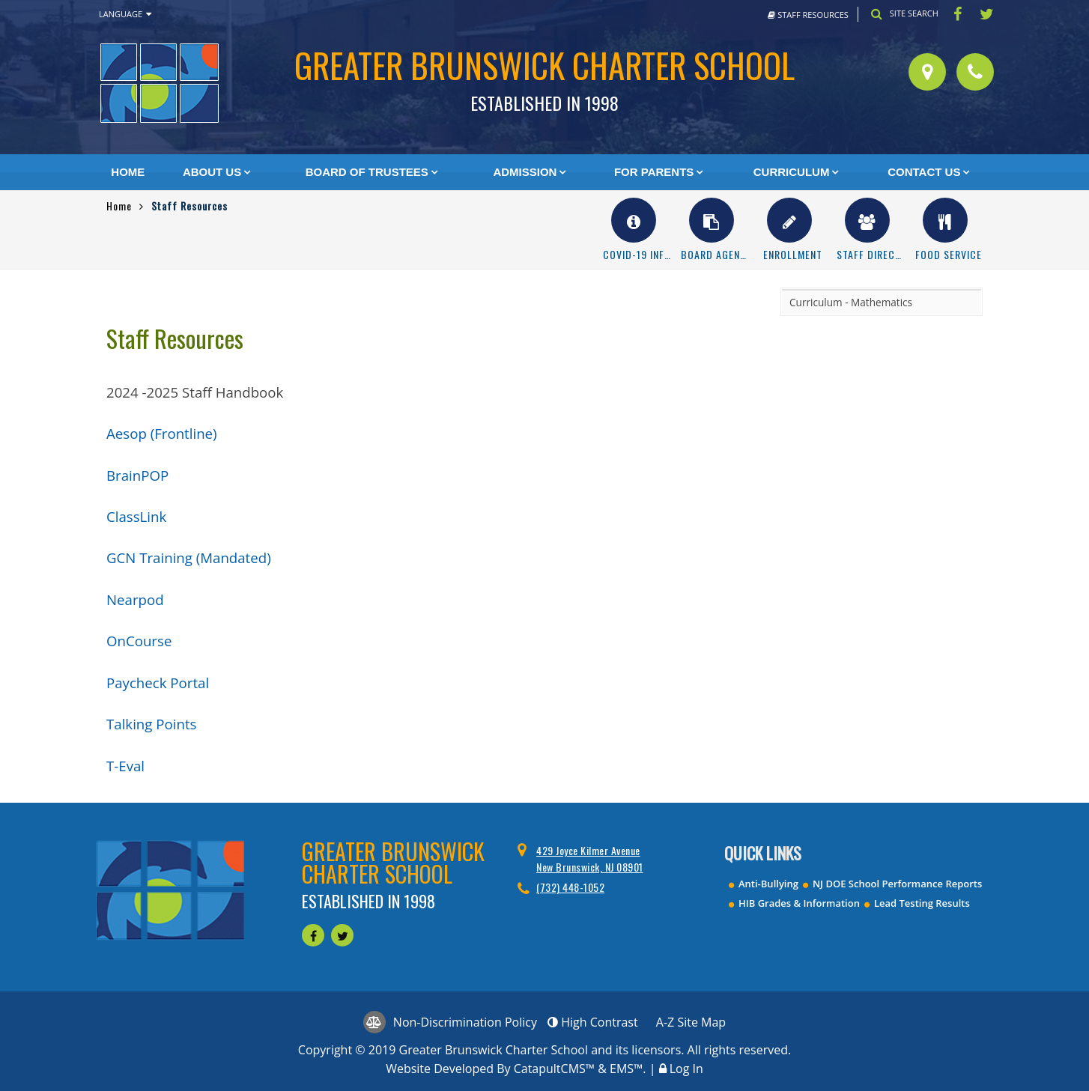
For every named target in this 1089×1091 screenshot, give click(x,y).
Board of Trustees (367, 171)
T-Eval (125, 765)
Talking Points (151, 723)
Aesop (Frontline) (161, 433)
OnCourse (139, 640)
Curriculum (791, 171)
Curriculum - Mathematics (850, 302)
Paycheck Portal (157, 682)
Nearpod (135, 599)
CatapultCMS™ (554, 1068)
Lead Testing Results (922, 903)
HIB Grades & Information (799, 903)
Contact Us (924, 171)
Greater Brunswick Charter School (544, 76)
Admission (524, 171)
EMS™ (626, 1068)
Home (128, 171)
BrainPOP (137, 475)
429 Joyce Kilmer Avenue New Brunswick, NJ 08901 (589, 858)
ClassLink (136, 516)
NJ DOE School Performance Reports (897, 883)
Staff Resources (808, 14)
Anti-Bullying (768, 883)
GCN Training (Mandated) (188, 557)
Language (125, 14)
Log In (686, 1068)
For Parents (654, 171)
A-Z (691, 1022)
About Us (212, 171)
